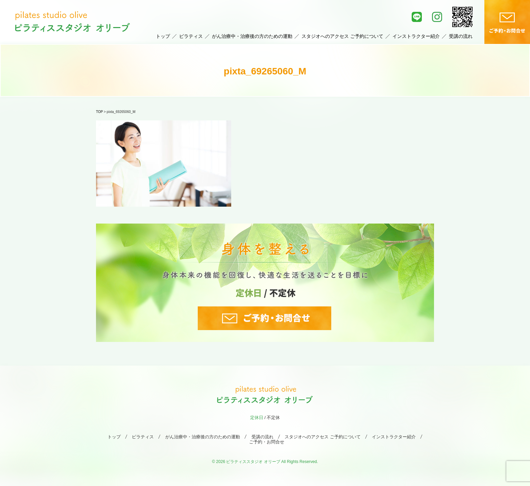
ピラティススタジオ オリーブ (253, 461)
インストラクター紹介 (416, 36)
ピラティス (191, 36)
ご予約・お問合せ (266, 441)
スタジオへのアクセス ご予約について (342, 36)
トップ (163, 36)
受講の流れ (461, 36)
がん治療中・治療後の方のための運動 (252, 36)
